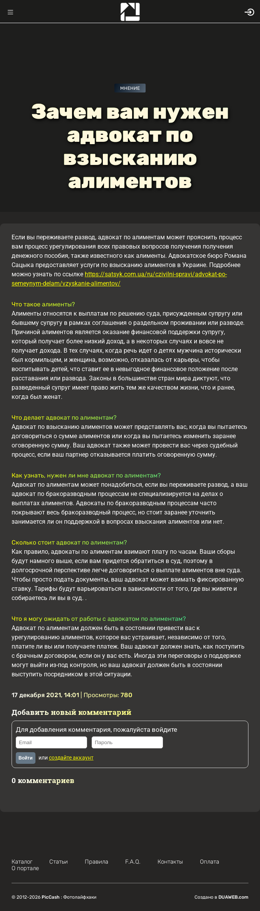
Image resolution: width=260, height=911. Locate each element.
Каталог (22, 861)
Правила (96, 861)
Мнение (130, 88)
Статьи (58, 861)
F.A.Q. (133, 861)
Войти (25, 758)
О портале (25, 868)
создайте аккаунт (71, 758)
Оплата (209, 861)
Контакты (170, 861)
